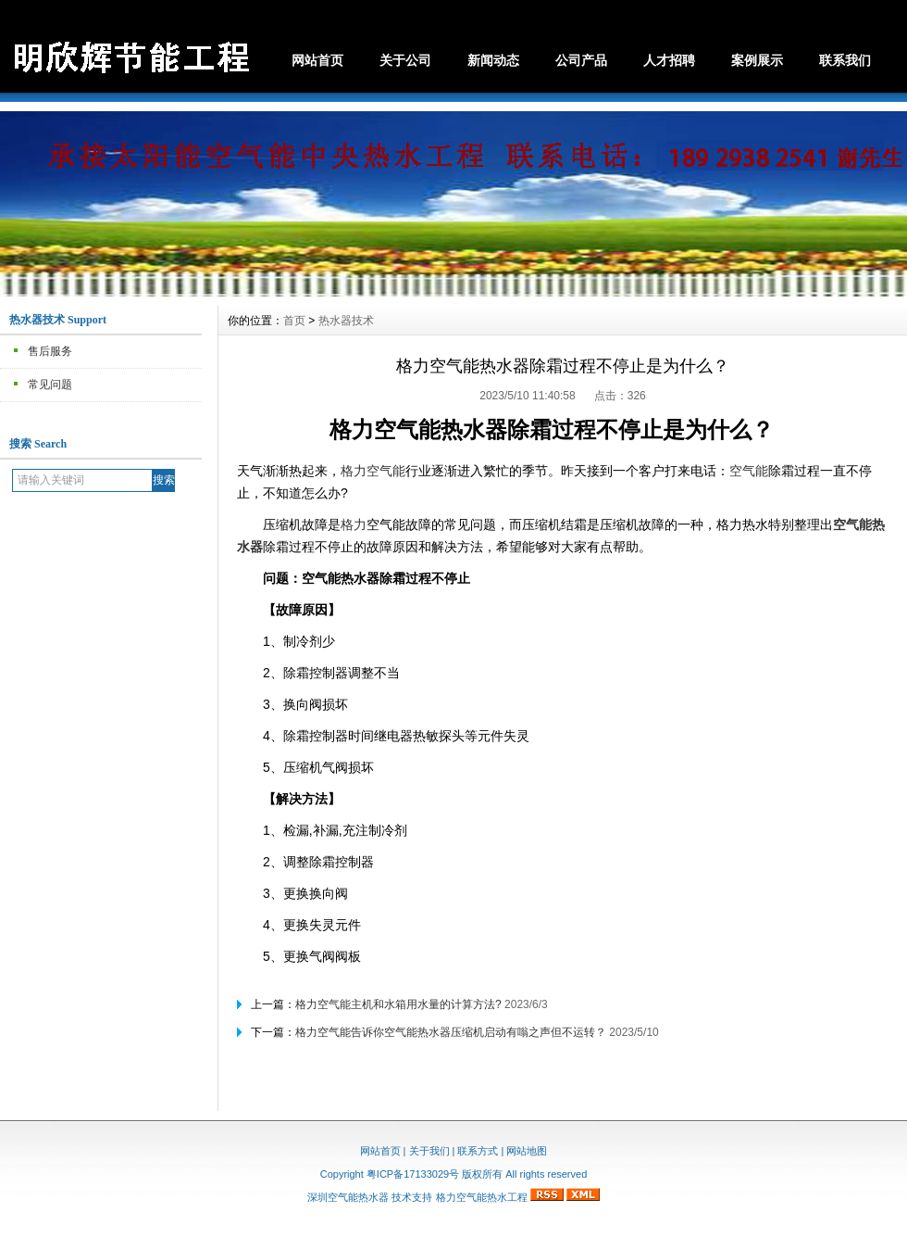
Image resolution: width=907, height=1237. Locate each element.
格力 (354, 524)
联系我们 (845, 60)
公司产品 (581, 60)
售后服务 (50, 351)
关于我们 (429, 1150)
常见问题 (50, 384)
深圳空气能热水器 (348, 1197)
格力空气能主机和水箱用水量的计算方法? (398, 1004)
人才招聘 (669, 60)
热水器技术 (346, 320)
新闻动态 (493, 60)
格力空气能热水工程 (482, 1197)
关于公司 (405, 60)
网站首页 (317, 60)
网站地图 (526, 1150)
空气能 (748, 470)
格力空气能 (373, 470)
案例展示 (757, 60)
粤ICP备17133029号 (413, 1174)
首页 (294, 320)
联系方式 (477, 1150)
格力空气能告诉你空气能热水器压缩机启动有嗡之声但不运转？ (450, 1032)
